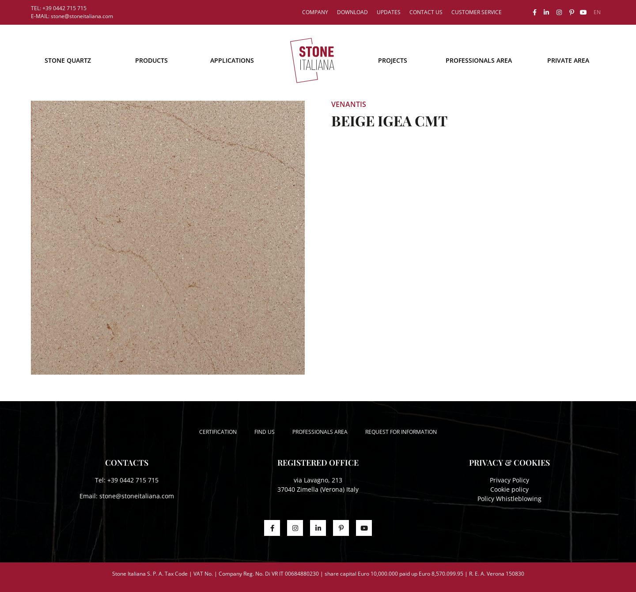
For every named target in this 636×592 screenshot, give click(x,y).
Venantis (348, 104)
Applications (232, 60)
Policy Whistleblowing (509, 498)
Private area (568, 60)
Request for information (401, 432)
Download (352, 12)
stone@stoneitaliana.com (136, 496)
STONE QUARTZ (68, 60)
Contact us (426, 12)
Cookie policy (509, 489)
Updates (389, 12)
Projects (392, 60)
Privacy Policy (509, 480)
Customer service (476, 12)
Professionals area (479, 60)
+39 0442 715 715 (133, 480)
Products (151, 60)
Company (315, 12)
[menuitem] (597, 12)
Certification (218, 432)
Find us (264, 432)
